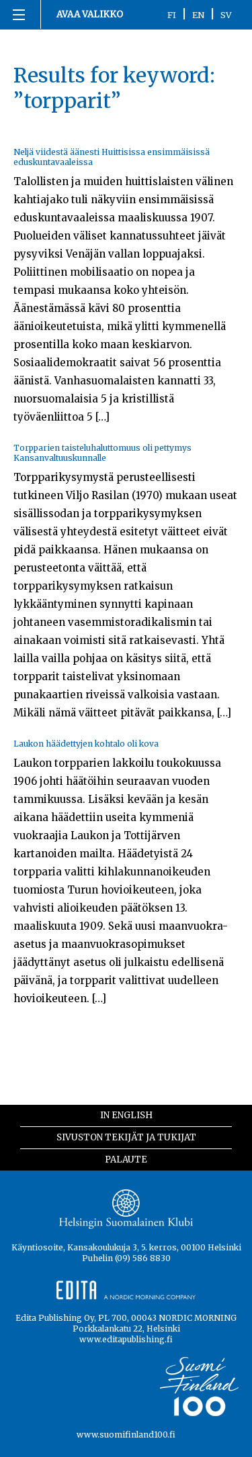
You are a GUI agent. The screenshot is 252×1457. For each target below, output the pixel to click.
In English (126, 1115)
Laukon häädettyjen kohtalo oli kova (86, 744)
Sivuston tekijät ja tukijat (126, 1137)
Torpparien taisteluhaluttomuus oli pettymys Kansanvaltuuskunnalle (102, 453)
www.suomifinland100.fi (126, 1434)
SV (226, 14)
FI (171, 14)
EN (198, 14)
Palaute (126, 1159)
